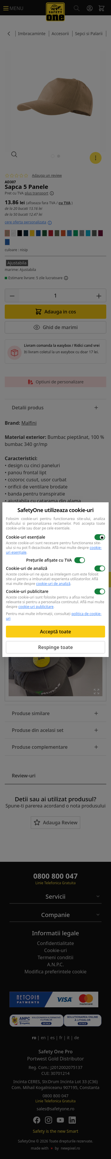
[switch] (99, 537)
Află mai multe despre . (54, 550)
